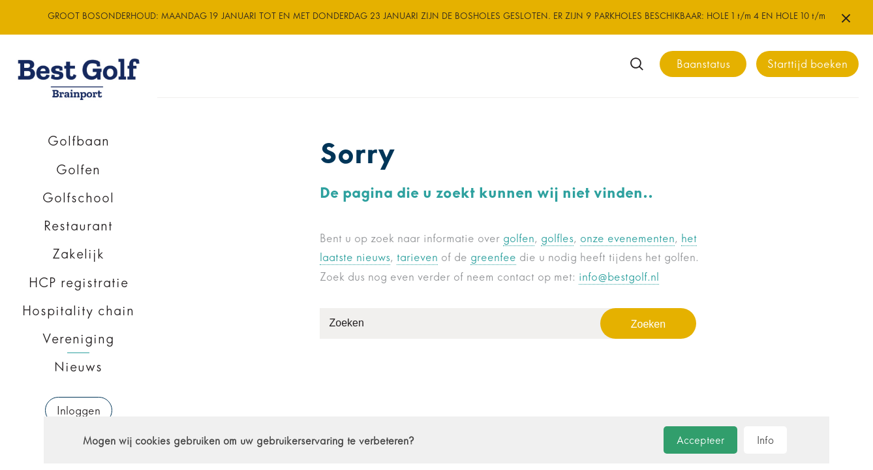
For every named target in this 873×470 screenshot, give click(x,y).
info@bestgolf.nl (619, 277)
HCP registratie (79, 282)
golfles (557, 238)
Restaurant (78, 226)
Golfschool (78, 198)
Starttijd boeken (807, 64)
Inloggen (78, 411)
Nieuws (78, 367)
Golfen (78, 170)
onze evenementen (627, 238)
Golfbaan (79, 141)
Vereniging (78, 339)
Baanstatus (703, 64)
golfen (518, 238)
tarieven (417, 257)
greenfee (493, 257)
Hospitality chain (78, 311)
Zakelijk (78, 254)
